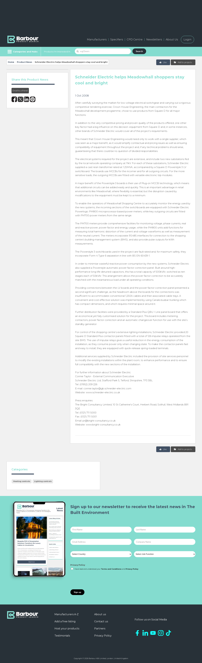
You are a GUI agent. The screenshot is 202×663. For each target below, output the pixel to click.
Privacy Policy (77, 565)
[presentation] (94, 580)
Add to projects (183, 62)
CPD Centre (135, 39)
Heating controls (21, 481)
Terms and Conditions (111, 569)
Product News (24, 62)
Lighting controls (43, 481)
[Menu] (22, 51)
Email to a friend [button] (20, 90)
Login (187, 39)
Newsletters (154, 39)
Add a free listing (65, 621)
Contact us (101, 621)
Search (139, 51)
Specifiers (116, 39)
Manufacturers (97, 39)
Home (11, 62)
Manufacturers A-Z (66, 614)
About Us (172, 39)
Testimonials (62, 635)
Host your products (66, 628)
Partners (99, 628)
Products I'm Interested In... (58, 51)
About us (100, 614)
